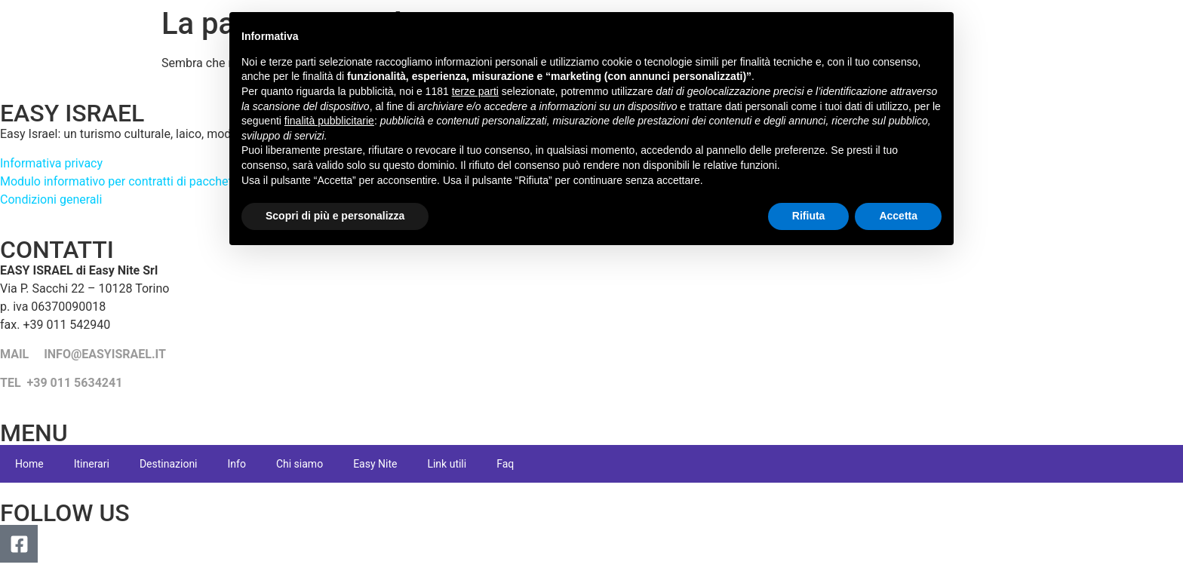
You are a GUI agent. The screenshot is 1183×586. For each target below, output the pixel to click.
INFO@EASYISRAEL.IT (105, 354)
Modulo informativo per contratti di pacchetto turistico (145, 181)
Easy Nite (375, 464)
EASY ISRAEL (72, 113)
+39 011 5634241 (75, 383)
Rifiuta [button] (808, 216)
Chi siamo (299, 464)
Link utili (446, 464)
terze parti (475, 91)
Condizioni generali (51, 199)
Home (29, 464)
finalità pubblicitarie (329, 121)
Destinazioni (169, 464)
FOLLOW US (65, 513)
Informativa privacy (51, 163)
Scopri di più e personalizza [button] (335, 216)
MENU (34, 433)
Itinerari (91, 464)
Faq (505, 464)
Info (237, 464)
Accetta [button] (898, 216)
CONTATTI (57, 249)
